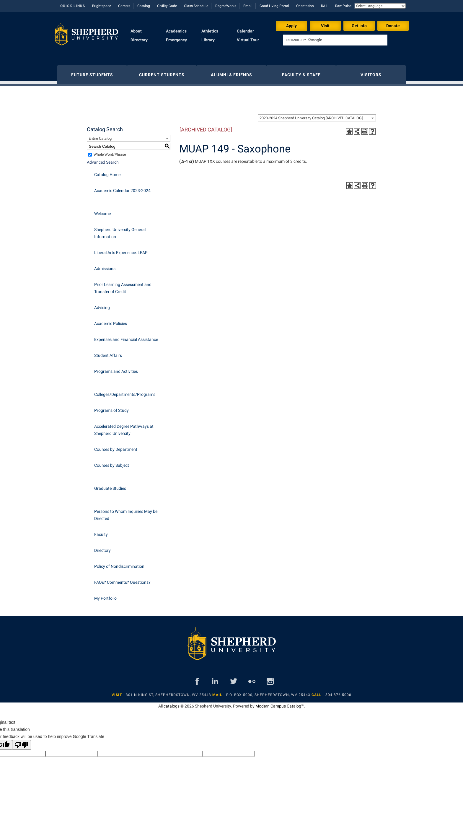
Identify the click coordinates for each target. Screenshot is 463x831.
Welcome (102, 210)
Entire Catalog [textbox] (100, 135)
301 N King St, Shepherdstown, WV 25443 (168, 692)
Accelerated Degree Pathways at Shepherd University (124, 427)
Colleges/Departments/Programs (124, 391)
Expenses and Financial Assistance (126, 336)
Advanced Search (103, 159)
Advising (102, 304)
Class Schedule (196, 6)
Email (247, 6)
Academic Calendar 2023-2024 (122, 187)
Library (208, 40)
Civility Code (167, 6)
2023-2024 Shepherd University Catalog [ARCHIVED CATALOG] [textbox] (311, 115)
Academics (176, 31)
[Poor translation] (21, 742)
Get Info (359, 25)
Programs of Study (111, 407)
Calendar (245, 31)
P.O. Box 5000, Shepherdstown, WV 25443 (268, 692)
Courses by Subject (111, 462)
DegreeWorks (225, 6)
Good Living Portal (274, 6)
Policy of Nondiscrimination (119, 563)
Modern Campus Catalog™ (279, 703)
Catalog (143, 6)
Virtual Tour (248, 40)
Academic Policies (110, 320)
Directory (139, 40)
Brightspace (101, 6)
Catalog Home (107, 171)
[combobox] (317, 114)
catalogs (172, 703)
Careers (124, 6)
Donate (393, 25)
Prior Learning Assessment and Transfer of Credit (122, 285)
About (136, 31)
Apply (291, 25)
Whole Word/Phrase (110, 151)
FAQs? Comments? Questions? (122, 579)
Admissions (104, 265)
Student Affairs (108, 352)
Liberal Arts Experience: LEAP (121, 249)
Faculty (101, 531)
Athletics (209, 31)
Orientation (305, 6)
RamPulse (343, 6)
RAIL (324, 6)
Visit (325, 25)
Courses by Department (115, 446)
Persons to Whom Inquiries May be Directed (125, 512)
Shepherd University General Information (120, 230)
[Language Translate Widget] (380, 6)
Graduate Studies (110, 485)
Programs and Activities (116, 368)
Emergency (176, 40)
